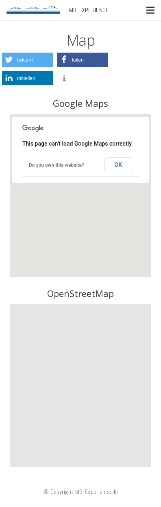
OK (118, 165)
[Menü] (150, 10)
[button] (27, 60)
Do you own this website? (56, 165)
